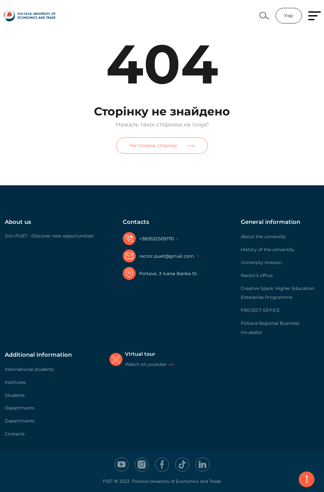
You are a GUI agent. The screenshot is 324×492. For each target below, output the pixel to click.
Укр (288, 15)
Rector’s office (257, 275)
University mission (261, 262)
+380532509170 (156, 239)
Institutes (15, 382)
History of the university (267, 249)
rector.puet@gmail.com (166, 256)
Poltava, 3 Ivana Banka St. (168, 273)
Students (15, 395)
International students (29, 369)
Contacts (15, 434)
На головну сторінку (162, 145)
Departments (19, 408)
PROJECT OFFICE (260, 310)
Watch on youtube (145, 364)
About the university (263, 236)
